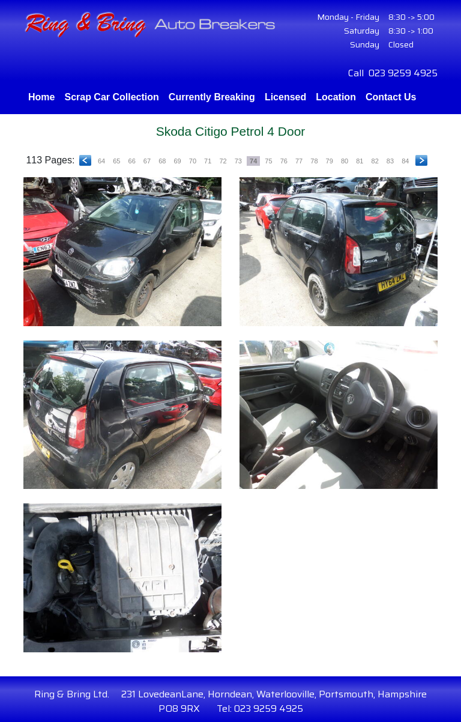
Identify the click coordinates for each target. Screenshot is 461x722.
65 (116, 161)
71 (207, 161)
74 (253, 161)
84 (405, 161)
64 (101, 161)
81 (359, 161)
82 (375, 161)
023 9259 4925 (403, 72)
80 (344, 161)
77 (299, 161)
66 (132, 161)
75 (268, 161)
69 (177, 161)
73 (238, 161)
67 (147, 161)
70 (192, 161)
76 (284, 161)
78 (314, 161)
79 (329, 161)
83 (390, 161)
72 (222, 161)
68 (162, 161)
